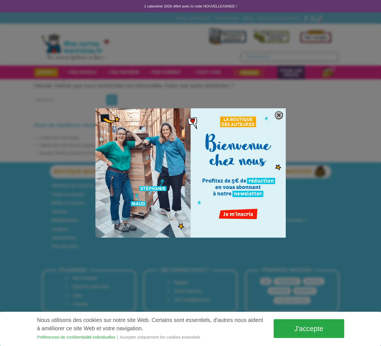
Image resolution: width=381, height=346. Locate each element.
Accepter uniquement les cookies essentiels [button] (160, 337)
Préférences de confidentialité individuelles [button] (77, 337)
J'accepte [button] (308, 328)
